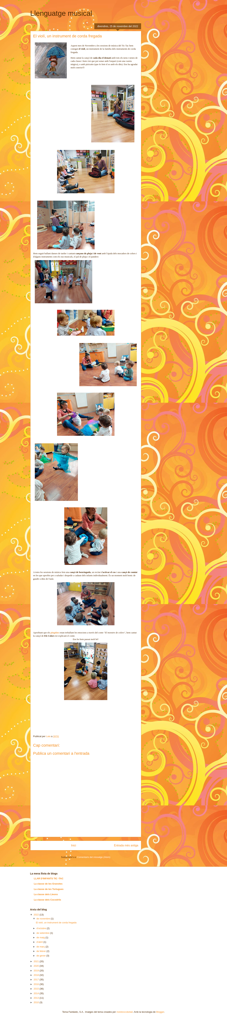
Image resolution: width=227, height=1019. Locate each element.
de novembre (43, 918)
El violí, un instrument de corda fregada (56, 922)
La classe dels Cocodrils (47, 899)
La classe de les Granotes (48, 883)
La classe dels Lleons (46, 894)
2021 (37, 961)
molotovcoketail (124, 1012)
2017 (37, 979)
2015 (37, 988)
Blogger (160, 1012)
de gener (41, 955)
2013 (37, 998)
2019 (37, 970)
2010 (37, 1002)
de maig (40, 937)
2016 (37, 984)
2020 (37, 966)
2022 (37, 914)
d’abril (39, 942)
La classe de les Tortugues (49, 889)
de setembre (43, 933)
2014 (37, 993)
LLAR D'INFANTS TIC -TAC (49, 878)
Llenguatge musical (61, 13)
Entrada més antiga (126, 845)
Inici (73, 845)
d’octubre (41, 928)
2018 (37, 975)
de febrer (41, 951)
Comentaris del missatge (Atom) (93, 857)
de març (41, 946)
